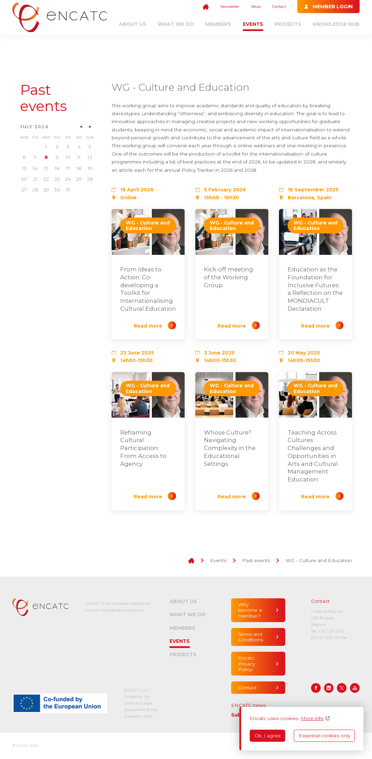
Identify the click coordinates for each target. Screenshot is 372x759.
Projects (288, 24)
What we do (176, 24)
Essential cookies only (324, 735)
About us (132, 24)
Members (218, 24)
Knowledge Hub (336, 24)
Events (253, 24)
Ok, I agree (268, 735)
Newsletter (229, 6)
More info (312, 718)
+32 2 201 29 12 (331, 631)
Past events (43, 98)
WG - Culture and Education (319, 560)
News (256, 6)
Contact (279, 6)
